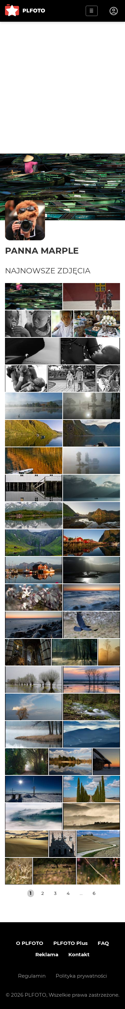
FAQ (103, 943)
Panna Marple (42, 250)
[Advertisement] (62, 87)
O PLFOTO (29, 943)
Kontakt (79, 954)
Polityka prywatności (81, 976)
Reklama (46, 954)
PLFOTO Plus (70, 943)
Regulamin (32, 976)
